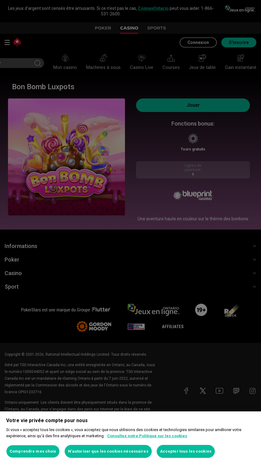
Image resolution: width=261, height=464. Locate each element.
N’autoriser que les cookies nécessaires (108, 451)
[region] (130, 437)
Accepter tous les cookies (185, 451)
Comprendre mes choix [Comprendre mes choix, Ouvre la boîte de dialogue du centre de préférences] (33, 451)
